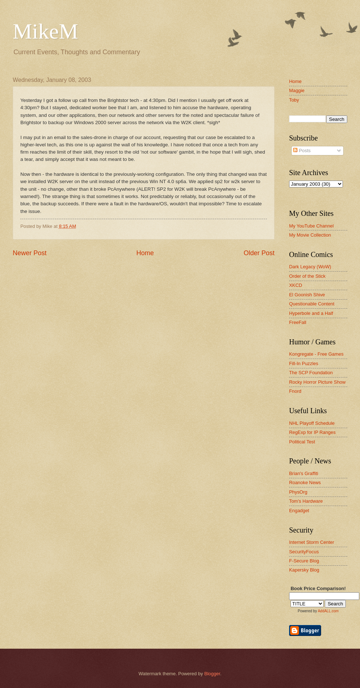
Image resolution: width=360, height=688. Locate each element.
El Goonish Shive (307, 294)
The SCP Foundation (311, 372)
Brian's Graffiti (303, 473)
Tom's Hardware (306, 501)
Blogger (212, 673)
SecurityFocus (304, 551)
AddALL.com (328, 611)
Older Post (259, 253)
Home (145, 253)
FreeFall (297, 322)
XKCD (295, 285)
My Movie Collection (310, 235)
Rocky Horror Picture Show (317, 382)
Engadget (299, 510)
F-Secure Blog (304, 561)
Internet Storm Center (311, 542)
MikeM (45, 31)
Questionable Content (312, 304)
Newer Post (30, 253)
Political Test (302, 441)
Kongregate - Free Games (316, 354)
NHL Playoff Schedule (312, 423)
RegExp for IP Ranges (312, 432)
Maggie (296, 90)
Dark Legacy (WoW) (310, 266)
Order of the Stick (307, 276)
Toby (294, 100)
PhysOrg (298, 492)
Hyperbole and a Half (311, 313)
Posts (302, 150)
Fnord (295, 391)
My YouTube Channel (311, 226)
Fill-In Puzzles (303, 363)
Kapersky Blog (304, 570)
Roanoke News (305, 482)
